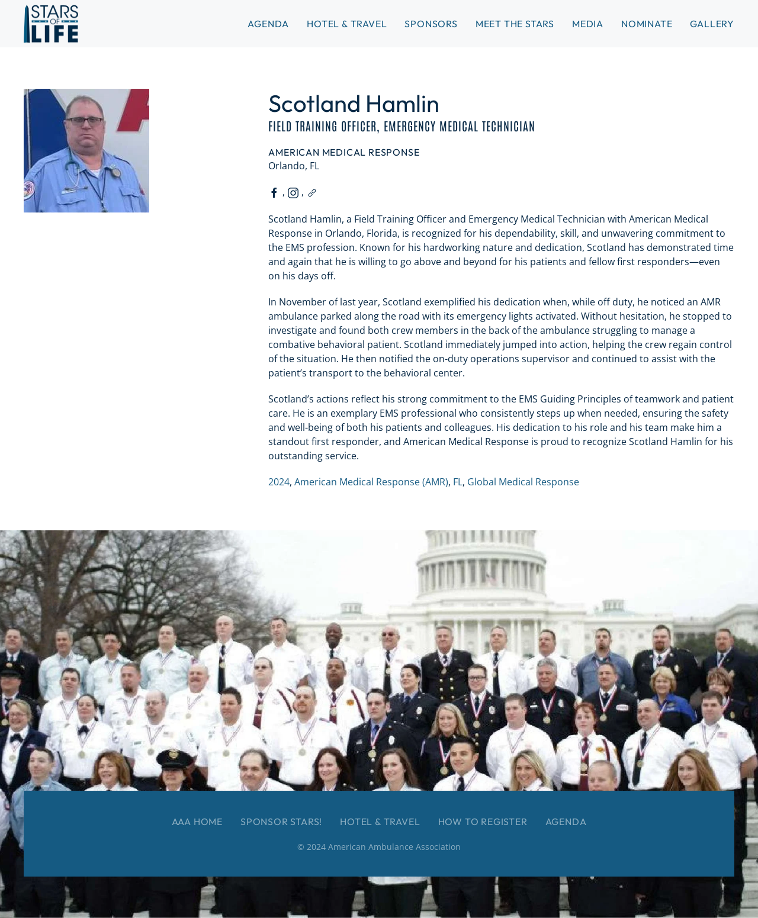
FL (457, 481)
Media (587, 24)
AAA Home (197, 821)
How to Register (483, 821)
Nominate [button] (646, 24)
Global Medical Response (523, 481)
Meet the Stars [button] (515, 24)
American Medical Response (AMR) (371, 481)
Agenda (566, 821)
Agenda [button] (268, 24)
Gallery (712, 24)
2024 (279, 481)
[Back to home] (51, 23)
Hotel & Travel (347, 24)
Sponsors (430, 24)
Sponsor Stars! (281, 821)
